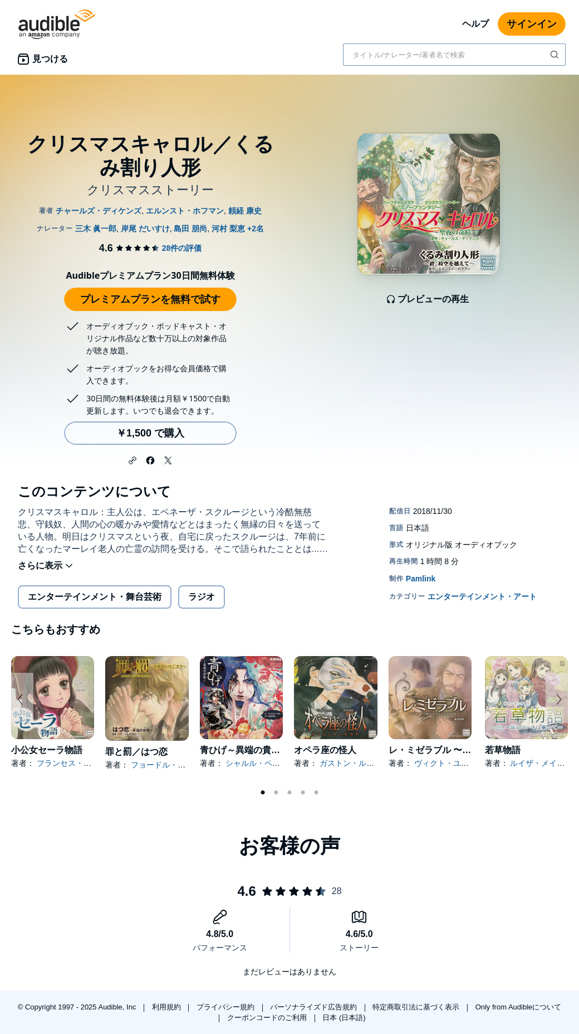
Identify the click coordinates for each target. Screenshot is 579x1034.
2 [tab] (276, 792)
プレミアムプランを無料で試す (150, 299)
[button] (132, 459)
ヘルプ (475, 23)
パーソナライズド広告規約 (314, 1007)
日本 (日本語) (343, 1017)
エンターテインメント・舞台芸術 (94, 596)
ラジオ (201, 596)
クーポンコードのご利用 (268, 1017)
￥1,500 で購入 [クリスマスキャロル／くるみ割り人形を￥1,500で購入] (150, 433)
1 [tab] (262, 792)
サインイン (532, 24)
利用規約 (167, 1007)
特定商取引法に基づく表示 (417, 1007)
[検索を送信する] (556, 54)
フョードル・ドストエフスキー (185, 764)
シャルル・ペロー (256, 763)
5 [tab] (316, 792)
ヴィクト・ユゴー (445, 763)
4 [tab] (302, 792)
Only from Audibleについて (518, 1007)
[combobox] (454, 54)
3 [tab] (289, 792)
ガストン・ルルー (351, 763)
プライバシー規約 (227, 1007)
